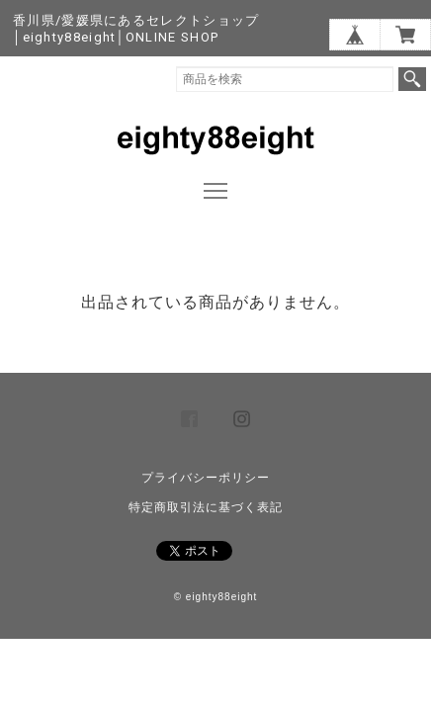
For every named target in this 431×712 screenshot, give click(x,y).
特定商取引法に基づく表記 (206, 507)
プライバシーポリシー (205, 478)
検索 (412, 79)
